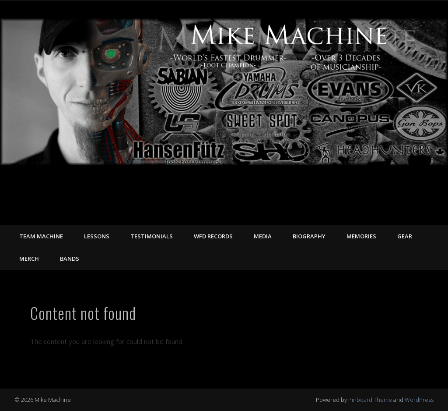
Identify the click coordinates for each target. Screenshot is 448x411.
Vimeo (408, 216)
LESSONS (96, 236)
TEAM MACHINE (41, 236)
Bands (69, 258)
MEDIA (263, 236)
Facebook (390, 216)
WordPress (419, 400)
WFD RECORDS (213, 236)
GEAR (404, 236)
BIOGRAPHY (309, 236)
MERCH (29, 258)
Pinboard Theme (370, 400)
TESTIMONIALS (151, 236)
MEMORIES (361, 236)
